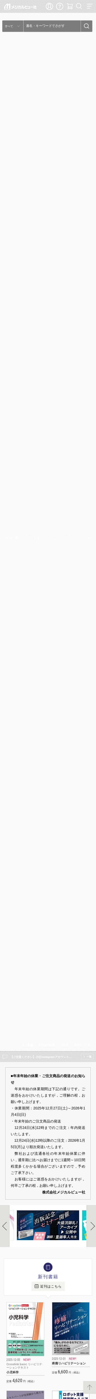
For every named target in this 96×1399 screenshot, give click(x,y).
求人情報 (27, 1045)
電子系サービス (83, 1045)
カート (70, 6)
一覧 (89, 1056)
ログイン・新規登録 (50, 6)
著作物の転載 (46, 1045)
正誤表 (64, 1045)
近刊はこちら (51, 1286)
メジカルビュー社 (20, 7)
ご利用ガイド (60, 6)
